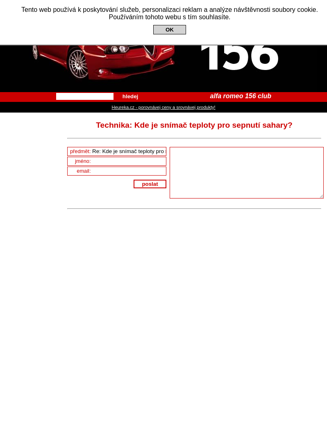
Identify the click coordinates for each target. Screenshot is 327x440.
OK (170, 30)
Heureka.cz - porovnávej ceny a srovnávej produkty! (163, 107)
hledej (131, 96)
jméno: (120, 161)
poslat (150, 184)
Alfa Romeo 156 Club (163, 46)
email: (121, 170)
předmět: (118, 151)
